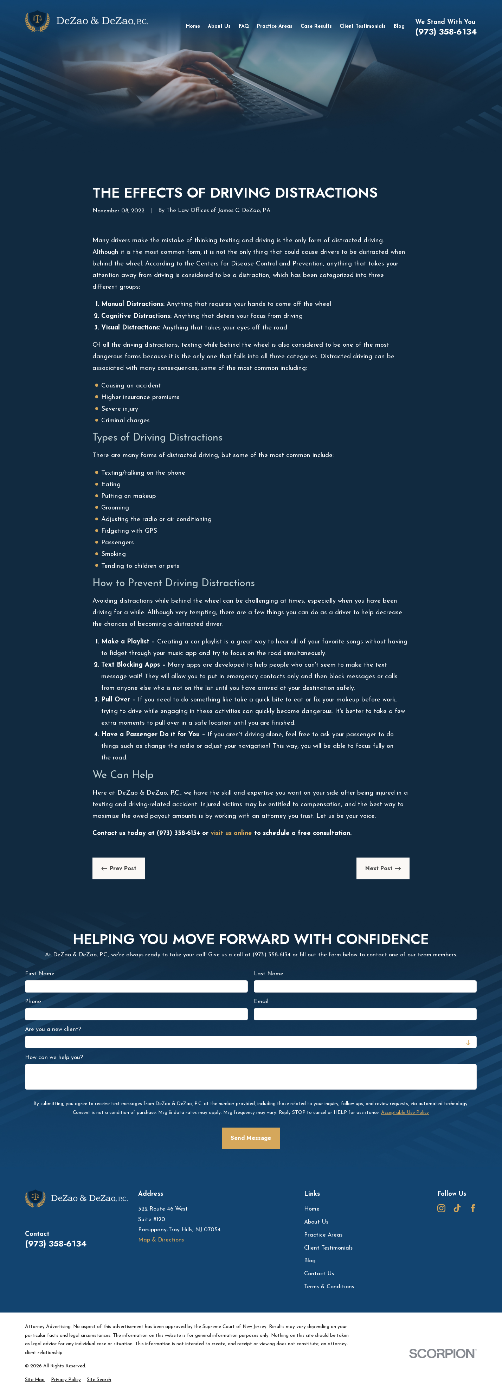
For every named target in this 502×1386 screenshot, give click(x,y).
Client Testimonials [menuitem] (363, 26)
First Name (39, 974)
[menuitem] (35, 1380)
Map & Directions (161, 1240)
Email (261, 1002)
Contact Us (319, 1274)
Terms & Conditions (329, 1287)
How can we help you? (54, 1057)
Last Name (269, 974)
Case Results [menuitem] (316, 26)
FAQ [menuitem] (244, 26)
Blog (310, 1261)
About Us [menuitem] (219, 26)
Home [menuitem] (193, 26)
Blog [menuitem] (399, 26)
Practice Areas (323, 1235)
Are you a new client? (53, 1030)
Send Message (251, 1138)
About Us (316, 1222)
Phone (33, 1002)
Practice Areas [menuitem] (274, 26)
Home (312, 1209)
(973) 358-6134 (446, 31)
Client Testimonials (328, 1248)
